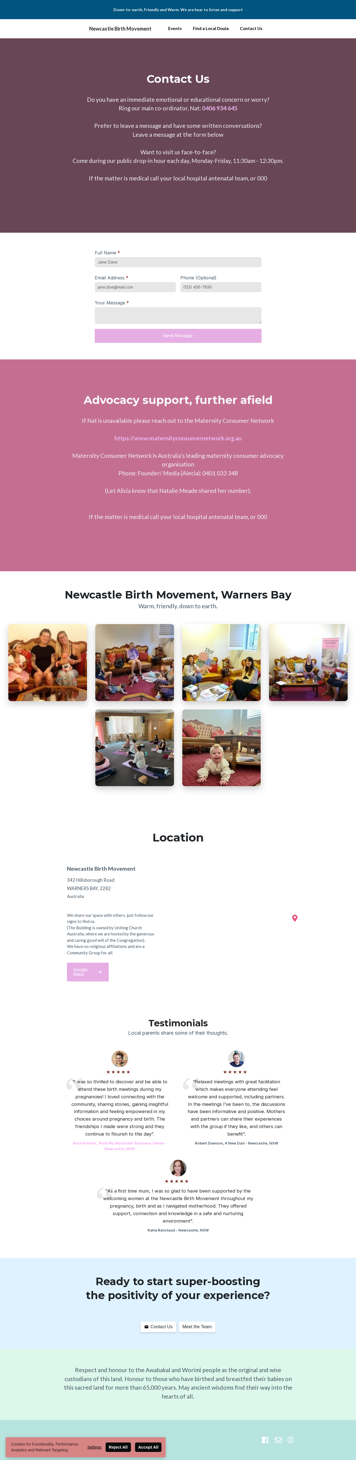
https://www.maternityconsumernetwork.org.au (178, 437)
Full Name (107, 252)
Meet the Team (197, 1326)
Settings (94, 1447)
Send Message (178, 335)
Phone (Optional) (198, 277)
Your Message (112, 303)
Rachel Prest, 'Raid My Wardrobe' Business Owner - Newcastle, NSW (119, 1146)
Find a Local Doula (211, 28)
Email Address (111, 277)
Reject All (118, 1447)
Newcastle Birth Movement (120, 29)
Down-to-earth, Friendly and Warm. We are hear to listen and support (178, 9)
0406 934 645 (220, 108)
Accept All (148, 1447)
